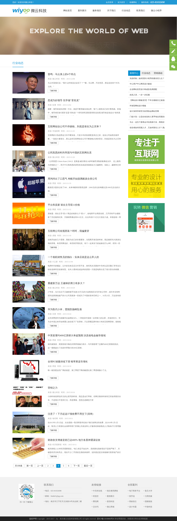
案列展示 (82, 10)
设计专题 (133, 507)
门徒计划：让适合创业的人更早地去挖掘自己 (147, 117)
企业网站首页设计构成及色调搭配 (143, 89)
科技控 (95, 496)
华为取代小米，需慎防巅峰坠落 (65, 309)
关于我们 (111, 10)
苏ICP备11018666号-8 (106, 519)
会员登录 (109, 2)
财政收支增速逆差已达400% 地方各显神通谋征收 (74, 440)
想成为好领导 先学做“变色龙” (64, 100)
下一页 (76, 466)
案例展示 (110, 496)
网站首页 (67, 10)
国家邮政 (148, 501)
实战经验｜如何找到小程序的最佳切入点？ (147, 78)
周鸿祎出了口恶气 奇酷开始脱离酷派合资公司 (72, 178)
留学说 (132, 496)
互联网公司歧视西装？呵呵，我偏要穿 (68, 231)
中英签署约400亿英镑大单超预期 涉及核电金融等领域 (77, 335)
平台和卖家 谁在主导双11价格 (64, 205)
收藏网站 (133, 2)
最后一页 (88, 466)
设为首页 (121, 2)
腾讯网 (95, 501)
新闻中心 (134, 73)
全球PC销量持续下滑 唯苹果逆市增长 (68, 361)
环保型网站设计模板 (138, 106)
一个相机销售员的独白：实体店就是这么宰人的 (73, 257)
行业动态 (126, 10)
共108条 (18, 466)
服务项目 (97, 10)
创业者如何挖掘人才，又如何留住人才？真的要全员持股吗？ (147, 128)
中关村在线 (97, 491)
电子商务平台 (134, 491)
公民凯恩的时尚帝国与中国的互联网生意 (70, 152)
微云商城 (110, 507)
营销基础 (158, 73)
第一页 (29, 466)
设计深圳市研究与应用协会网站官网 (144, 111)
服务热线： (145, 2)
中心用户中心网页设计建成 (141, 84)
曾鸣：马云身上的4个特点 (62, 74)
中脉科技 (148, 507)
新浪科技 (110, 501)
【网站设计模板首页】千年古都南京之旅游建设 (147, 100)
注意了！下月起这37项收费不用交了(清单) (70, 414)
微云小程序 (156, 10)
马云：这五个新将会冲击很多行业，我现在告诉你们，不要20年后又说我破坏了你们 (147, 122)
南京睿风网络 (112, 491)
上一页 (40, 466)
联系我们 (140, 10)
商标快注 (133, 501)
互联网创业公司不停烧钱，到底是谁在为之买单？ (74, 126)
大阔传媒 (148, 496)
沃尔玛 (95, 507)
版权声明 (33, 519)
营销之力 (53, 387)
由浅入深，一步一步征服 (140, 95)
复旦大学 (148, 491)
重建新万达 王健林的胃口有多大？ (66, 283)
